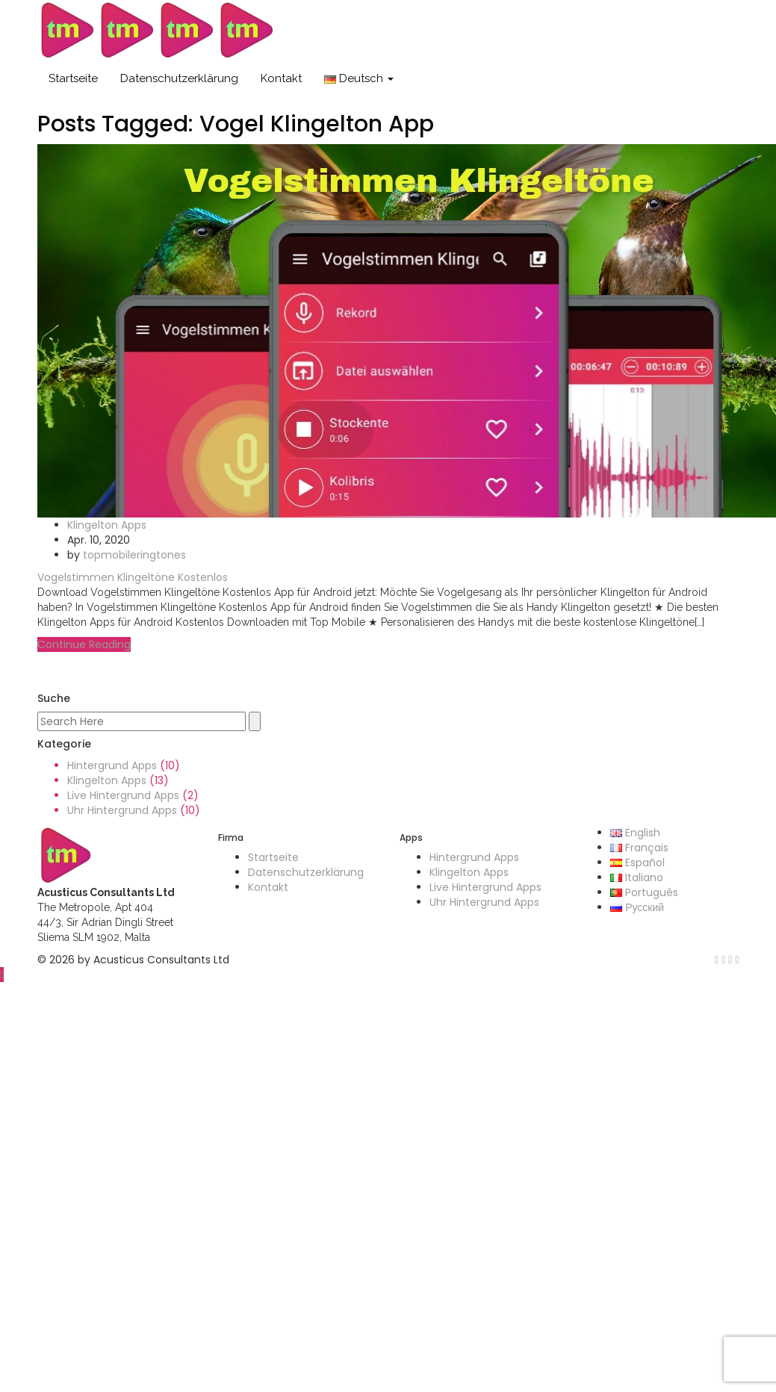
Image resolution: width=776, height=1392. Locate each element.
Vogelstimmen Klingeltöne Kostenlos (132, 577)
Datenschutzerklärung (179, 78)
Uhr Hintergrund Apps (122, 810)
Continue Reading (84, 644)
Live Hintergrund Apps (123, 795)
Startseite (73, 78)
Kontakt (281, 78)
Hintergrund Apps (112, 765)
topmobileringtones (134, 554)
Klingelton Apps (106, 525)
